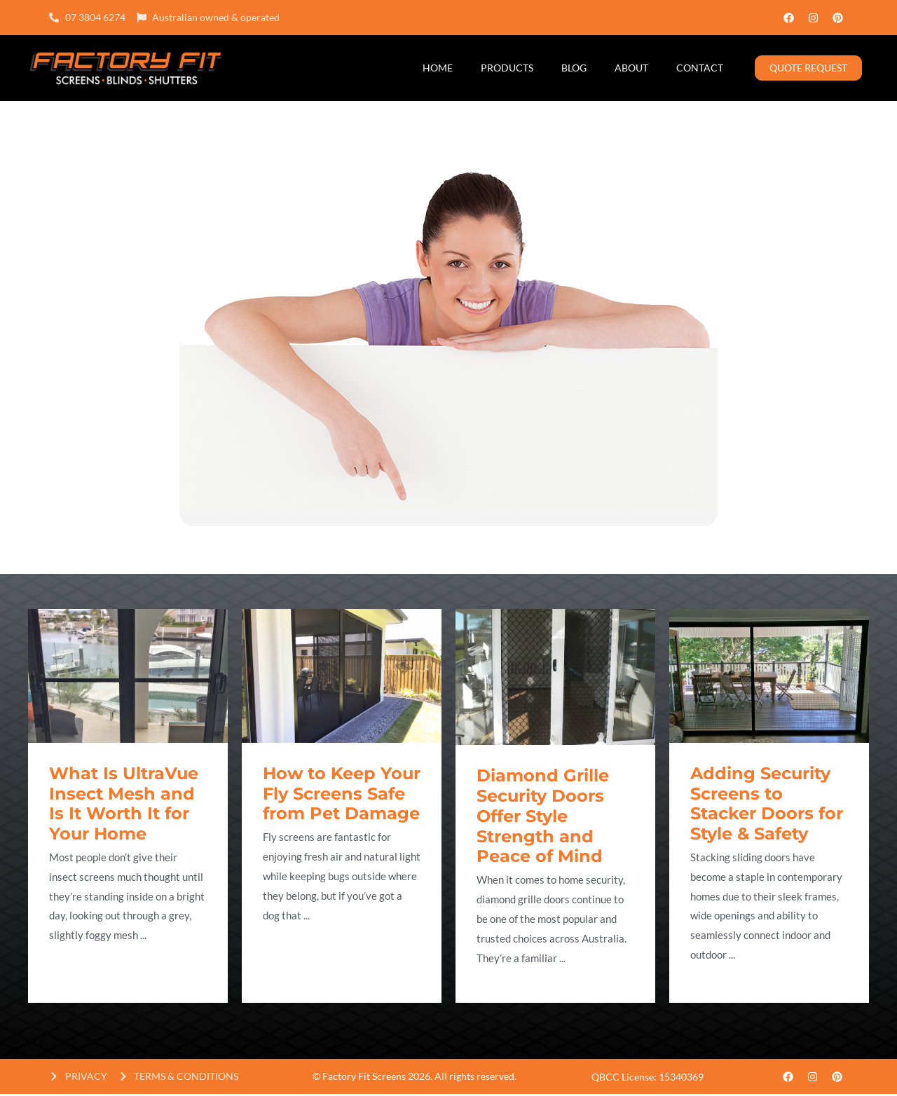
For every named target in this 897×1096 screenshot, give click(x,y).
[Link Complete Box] (128, 806)
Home (438, 68)
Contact (699, 68)
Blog (574, 68)
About (631, 68)
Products (507, 68)
